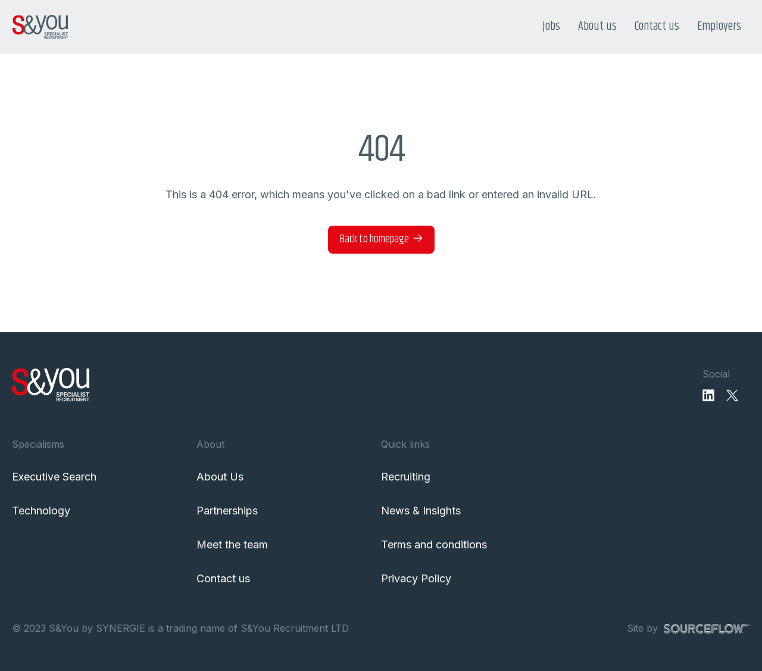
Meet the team (232, 544)
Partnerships (227, 510)
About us (597, 26)
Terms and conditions (434, 544)
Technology (41, 510)
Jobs (551, 26)
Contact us (657, 26)
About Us (219, 476)
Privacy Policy (416, 578)
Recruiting (405, 476)
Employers (719, 26)
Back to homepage (374, 239)
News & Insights (421, 510)
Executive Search (54, 476)
